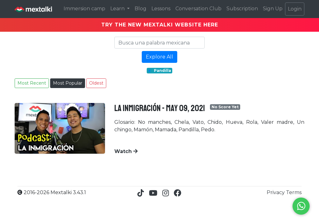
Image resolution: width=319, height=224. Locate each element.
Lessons (160, 9)
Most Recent (31, 83)
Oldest (96, 83)
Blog (140, 9)
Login (295, 9)
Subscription (242, 9)
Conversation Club (198, 9)
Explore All (159, 57)
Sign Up (273, 9)
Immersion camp (84, 9)
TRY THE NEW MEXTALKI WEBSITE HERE (159, 25)
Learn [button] (118, 9)
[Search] (159, 43)
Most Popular (67, 83)
